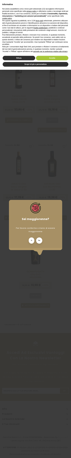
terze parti (39, 21)
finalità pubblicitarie (40, 28)
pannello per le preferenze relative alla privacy (50, 51)
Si (31, 240)
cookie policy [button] (7, 18)
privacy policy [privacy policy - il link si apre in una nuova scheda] (31, 11)
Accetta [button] (52, 58)
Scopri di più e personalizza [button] (35, 64)
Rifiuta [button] (18, 58)
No (39, 240)
